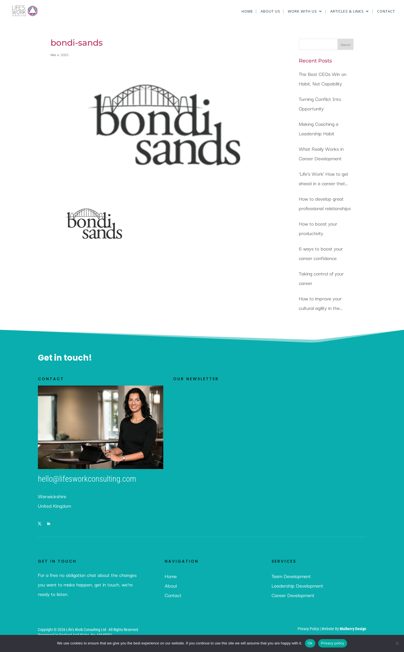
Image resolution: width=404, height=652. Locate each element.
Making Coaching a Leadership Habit (318, 128)
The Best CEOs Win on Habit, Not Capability (322, 78)
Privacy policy (332, 643)
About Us (270, 11)
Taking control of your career (321, 278)
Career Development (293, 595)
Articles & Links (347, 11)
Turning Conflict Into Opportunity (320, 103)
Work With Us (302, 11)
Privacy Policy (309, 629)
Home (247, 11)
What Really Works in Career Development (321, 153)
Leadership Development (297, 585)
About (171, 585)
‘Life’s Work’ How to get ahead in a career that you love (323, 179)
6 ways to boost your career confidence (321, 253)
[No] (397, 643)
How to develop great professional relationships (325, 203)
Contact (386, 11)
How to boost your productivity (318, 228)
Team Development (291, 576)
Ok (310, 643)
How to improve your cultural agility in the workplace (320, 303)
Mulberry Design (353, 629)
